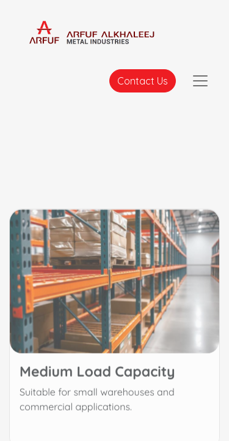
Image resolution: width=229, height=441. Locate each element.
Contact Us (142, 81)
